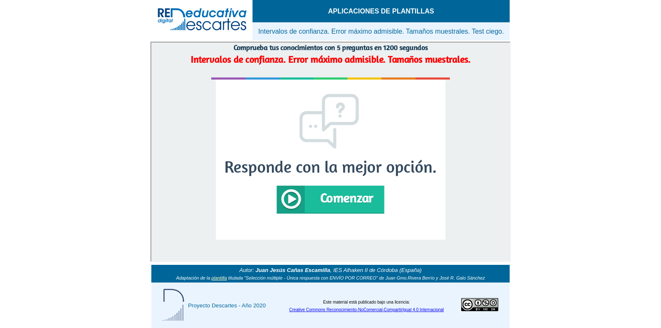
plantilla (219, 277)
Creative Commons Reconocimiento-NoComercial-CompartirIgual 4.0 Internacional (366, 309)
